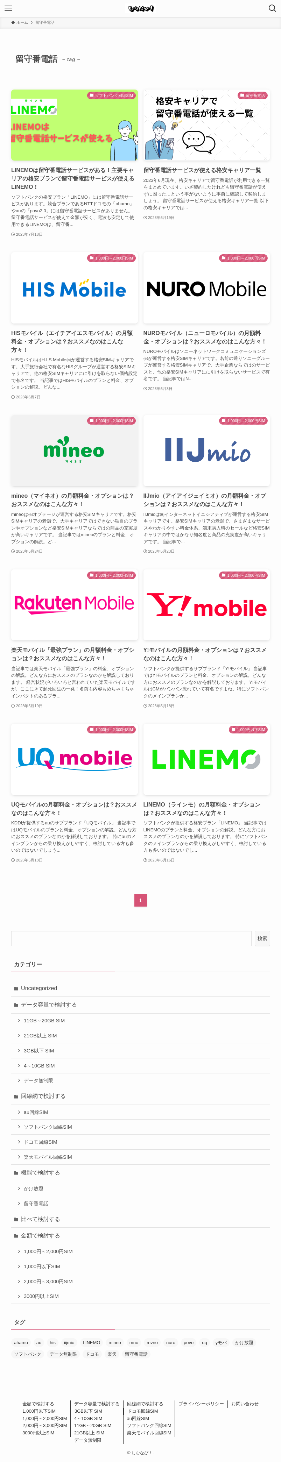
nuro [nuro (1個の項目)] (170, 1342)
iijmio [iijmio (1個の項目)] (69, 1342)
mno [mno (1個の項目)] (133, 1342)
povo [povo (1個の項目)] (189, 1342)
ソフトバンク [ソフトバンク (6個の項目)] (27, 1354)
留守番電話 (36, 1203)
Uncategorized (39, 988)
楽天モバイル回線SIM (48, 1157)
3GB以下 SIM (39, 1050)
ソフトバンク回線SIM (48, 1127)
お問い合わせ (245, 1403)
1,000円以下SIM (42, 1266)
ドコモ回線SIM (40, 1142)
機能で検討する (40, 1173)
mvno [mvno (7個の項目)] (152, 1342)
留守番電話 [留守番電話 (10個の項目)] (136, 1354)
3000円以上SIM (41, 1296)
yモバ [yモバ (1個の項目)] (221, 1342)
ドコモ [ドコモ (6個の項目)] (92, 1354)
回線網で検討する (43, 1096)
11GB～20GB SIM (44, 1020)
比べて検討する (40, 1219)
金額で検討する (40, 1236)
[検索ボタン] (272, 8)
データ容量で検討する (49, 1005)
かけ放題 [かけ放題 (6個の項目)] (244, 1342)
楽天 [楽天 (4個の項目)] (112, 1354)
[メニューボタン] (8, 8)
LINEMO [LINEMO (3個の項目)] (91, 1342)
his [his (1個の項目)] (53, 1342)
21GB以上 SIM (40, 1035)
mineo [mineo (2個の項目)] (114, 1342)
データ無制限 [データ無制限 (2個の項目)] (63, 1354)
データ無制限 (38, 1080)
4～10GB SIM (39, 1066)
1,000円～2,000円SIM (48, 1251)
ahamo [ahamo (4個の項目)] (21, 1342)
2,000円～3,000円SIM (48, 1281)
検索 (262, 938)
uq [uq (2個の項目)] (204, 1342)
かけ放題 (33, 1188)
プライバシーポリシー (201, 1403)
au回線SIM (36, 1112)
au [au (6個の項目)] (38, 1342)
